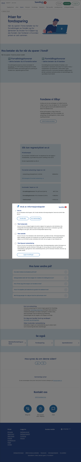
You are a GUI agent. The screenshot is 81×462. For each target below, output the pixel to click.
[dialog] (40, 231)
